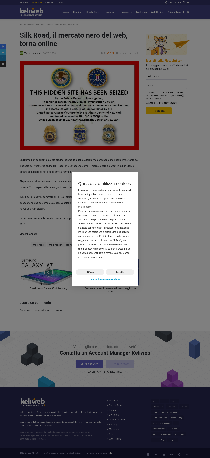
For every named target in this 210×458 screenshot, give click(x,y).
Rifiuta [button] (90, 272)
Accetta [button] (120, 272)
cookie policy (84, 207)
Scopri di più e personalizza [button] (105, 279)
